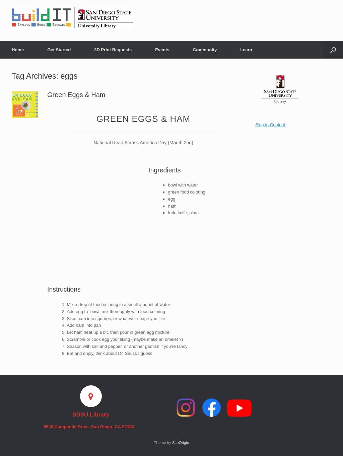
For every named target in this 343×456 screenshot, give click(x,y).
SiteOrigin (180, 443)
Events (162, 49)
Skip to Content (270, 124)
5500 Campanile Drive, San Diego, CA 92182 (91, 426)
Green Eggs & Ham (76, 94)
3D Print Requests (113, 49)
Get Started (59, 49)
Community (205, 49)
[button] (333, 50)
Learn (246, 49)
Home (18, 49)
